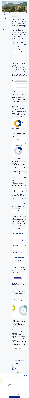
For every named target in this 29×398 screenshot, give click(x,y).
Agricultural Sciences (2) (16, 238)
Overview (4, 14)
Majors (4, 24)
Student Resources (10, 384)
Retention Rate (5, 18)
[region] (14, 189)
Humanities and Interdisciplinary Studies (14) (18, 247)
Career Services (5, 28)
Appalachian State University (9, 12)
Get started (24, 375)
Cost (3, 21)
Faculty (4, 25)
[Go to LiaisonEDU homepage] (2, 0)
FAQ (3, 29)
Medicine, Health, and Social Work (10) (18, 233)
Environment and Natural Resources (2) (18, 240)
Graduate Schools (10, 383)
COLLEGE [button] (14, 16)
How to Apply (9, 386)
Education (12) (14, 250)
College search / (4, 12)
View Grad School (18, 16)
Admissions (4, 17)
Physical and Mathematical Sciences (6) (18, 252)
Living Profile (22, 383)
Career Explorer (10, 385)
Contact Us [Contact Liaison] (25, 394)
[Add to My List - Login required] (26, 12)
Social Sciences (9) (15, 245)
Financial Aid (4, 22)
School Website (14, 369)
